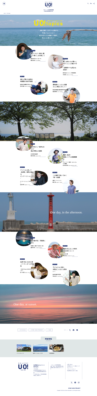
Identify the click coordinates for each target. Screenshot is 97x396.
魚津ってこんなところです (38, 353)
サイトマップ (69, 367)
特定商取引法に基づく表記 (72, 370)
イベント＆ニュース (20, 353)
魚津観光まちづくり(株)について (73, 366)
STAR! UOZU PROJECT (83, 43)
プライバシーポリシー (71, 369)
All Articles (72, 43)
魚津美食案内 (51, 353)
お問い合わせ (69, 364)
